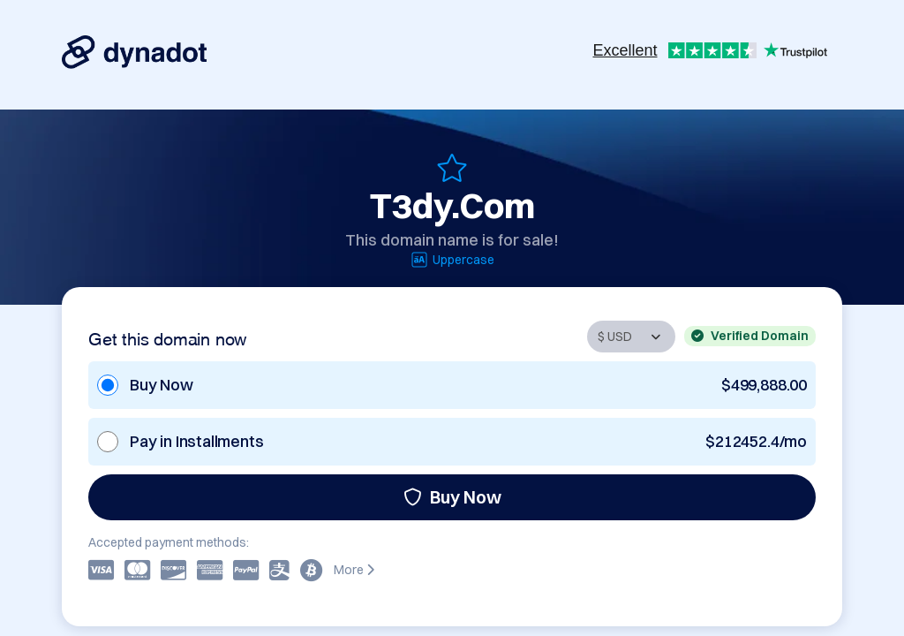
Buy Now (452, 497)
